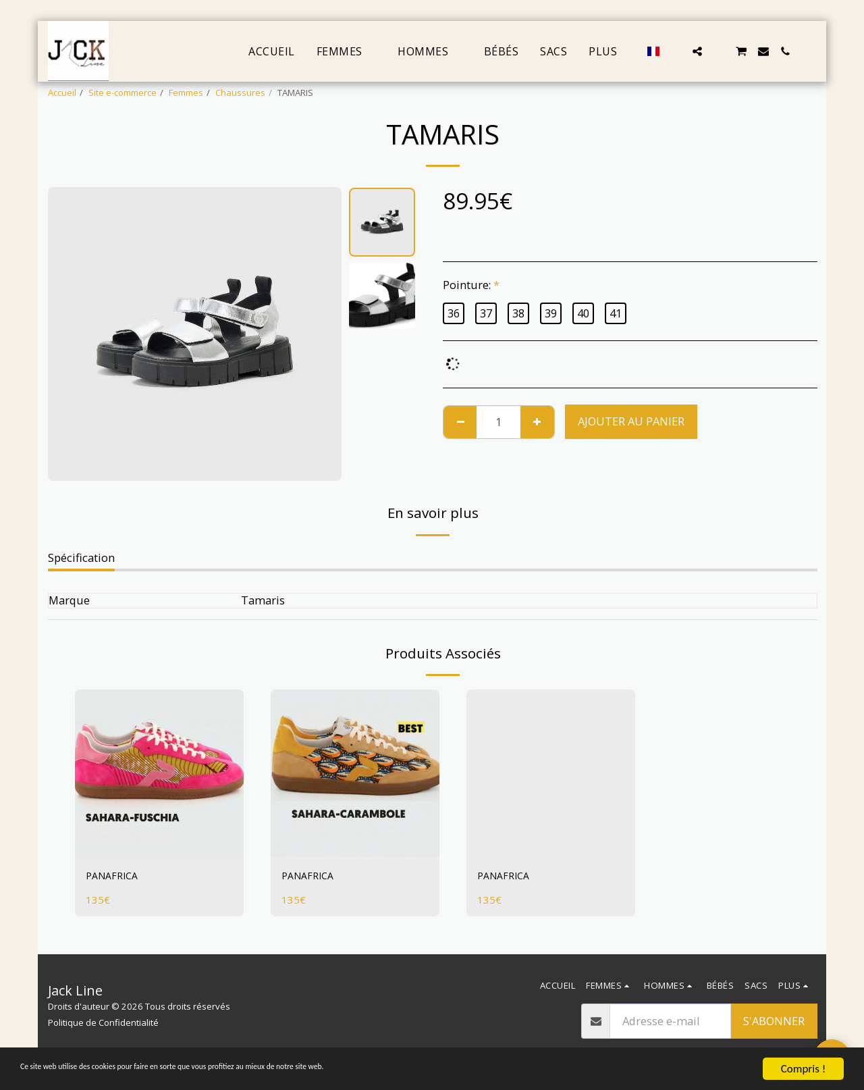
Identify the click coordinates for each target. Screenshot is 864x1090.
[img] (159, 774)
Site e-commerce (122, 92)
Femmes (186, 92)
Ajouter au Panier (631, 421)
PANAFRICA (115, 877)
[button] (676, 51)
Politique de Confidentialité (103, 1022)
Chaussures (240, 92)
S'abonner (774, 1021)
